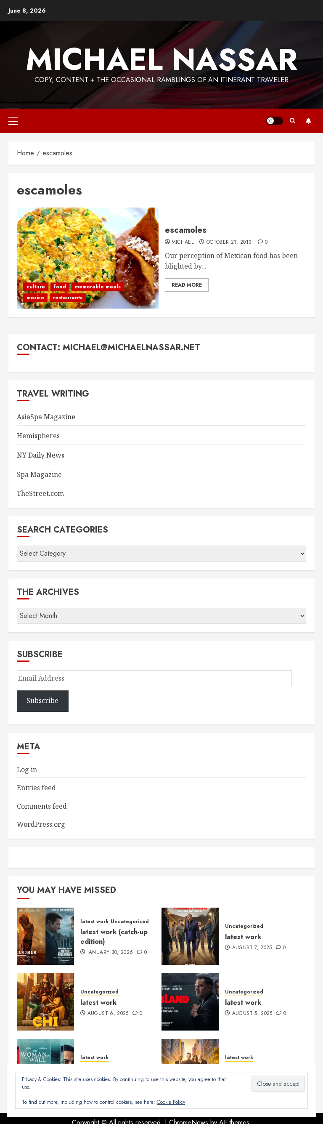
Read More (187, 285)
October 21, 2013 (229, 242)
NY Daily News (40, 455)
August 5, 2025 (252, 1013)
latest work (94, 921)
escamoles (186, 230)
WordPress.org (41, 824)
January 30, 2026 (110, 952)
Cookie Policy (171, 1102)
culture (35, 286)
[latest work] (190, 936)
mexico (35, 297)
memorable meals (98, 286)
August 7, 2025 (252, 948)
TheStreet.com (40, 493)
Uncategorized (130, 921)
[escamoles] (88, 258)
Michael (183, 242)
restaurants (67, 297)
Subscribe (308, 121)
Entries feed (36, 787)
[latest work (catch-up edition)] (45, 936)
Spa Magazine (39, 474)
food (60, 286)
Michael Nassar (161, 59)
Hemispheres (38, 435)
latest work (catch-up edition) (114, 936)
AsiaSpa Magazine (46, 416)
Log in (27, 769)
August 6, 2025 (108, 1013)
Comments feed (42, 806)
